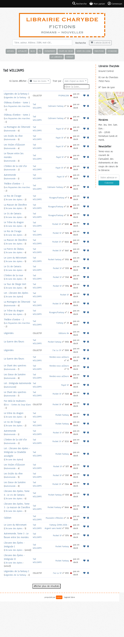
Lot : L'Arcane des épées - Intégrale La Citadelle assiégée (17, 452)
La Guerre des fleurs (14, 341)
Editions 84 (64, 333)
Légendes (9, 333)
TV (40, 51)
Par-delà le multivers (15, 400)
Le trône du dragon (13, 413)
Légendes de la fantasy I (16, 93)
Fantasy (59, 322)
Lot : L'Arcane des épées (16, 292)
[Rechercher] (42, 43)
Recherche (80, 42)
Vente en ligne (84, 51)
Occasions (112, 51)
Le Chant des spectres (15, 365)
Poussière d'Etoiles (54, 517)
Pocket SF (56, 224)
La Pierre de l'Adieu (14, 248)
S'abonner (109, 182)
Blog (33, 51)
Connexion (115, 3)
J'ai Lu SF (57, 350)
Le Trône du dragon (14, 222)
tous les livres (38, 81)
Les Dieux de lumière (15, 374)
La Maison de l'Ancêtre (15, 204)
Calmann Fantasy (55, 106)
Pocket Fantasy (54, 259)
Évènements (50, 51)
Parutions (99, 51)
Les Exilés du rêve (13, 135)
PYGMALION (63, 95)
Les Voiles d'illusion (14, 144)
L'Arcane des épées (13, 199)
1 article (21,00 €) (100, 42)
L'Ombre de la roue (13, 275)
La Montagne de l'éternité (17, 127)
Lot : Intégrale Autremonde (17, 383)
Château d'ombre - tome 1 (17, 102)
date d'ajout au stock (75, 81)
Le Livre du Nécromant (15, 257)
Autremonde (10, 130)
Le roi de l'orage (12, 421)
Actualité (22, 51)
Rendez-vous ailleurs (59, 357)
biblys (59, 597)
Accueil (10, 51)
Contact (69, 57)
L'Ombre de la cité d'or (15, 166)
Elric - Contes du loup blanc (18, 404)
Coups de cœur (66, 51)
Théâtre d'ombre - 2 (14, 319)
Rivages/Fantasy (56, 197)
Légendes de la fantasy (15, 97)
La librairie (56, 57)
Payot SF (60, 128)
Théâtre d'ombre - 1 (14, 183)
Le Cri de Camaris (12, 213)
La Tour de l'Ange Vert (15, 284)
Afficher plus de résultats (46, 586)
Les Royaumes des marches (17, 106)
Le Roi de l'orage (12, 195)
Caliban (7, 517)
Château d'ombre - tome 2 (17, 114)
